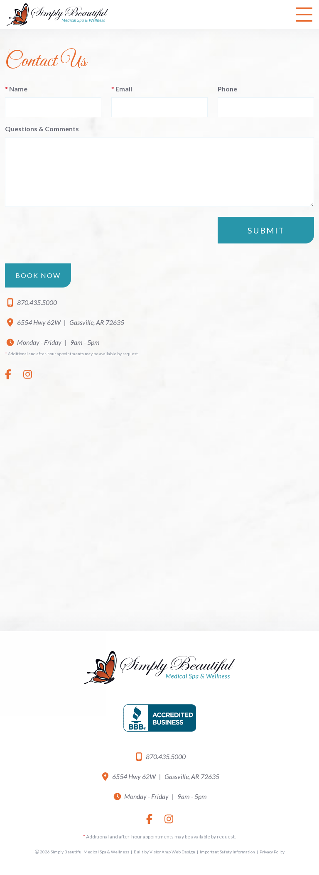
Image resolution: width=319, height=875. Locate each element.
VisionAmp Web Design (172, 851)
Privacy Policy (272, 851)
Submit (266, 230)
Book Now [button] (38, 275)
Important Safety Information (227, 851)
